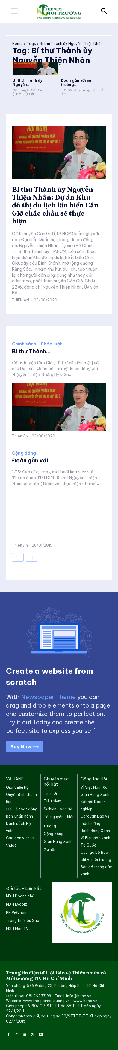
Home (17, 43)
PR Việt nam (17, 912)
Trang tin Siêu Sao (22, 920)
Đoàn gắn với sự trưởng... (76, 82)
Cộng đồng (24, 453)
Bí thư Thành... (31, 351)
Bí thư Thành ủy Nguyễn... (27, 82)
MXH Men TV (17, 928)
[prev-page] (18, 557)
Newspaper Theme (48, 697)
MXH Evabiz (16, 904)
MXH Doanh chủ (20, 896)
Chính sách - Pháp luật (37, 344)
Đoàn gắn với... (32, 460)
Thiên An (20, 300)
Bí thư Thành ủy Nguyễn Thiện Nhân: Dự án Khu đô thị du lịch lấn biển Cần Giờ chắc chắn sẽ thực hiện (55, 205)
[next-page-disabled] (31, 557)
